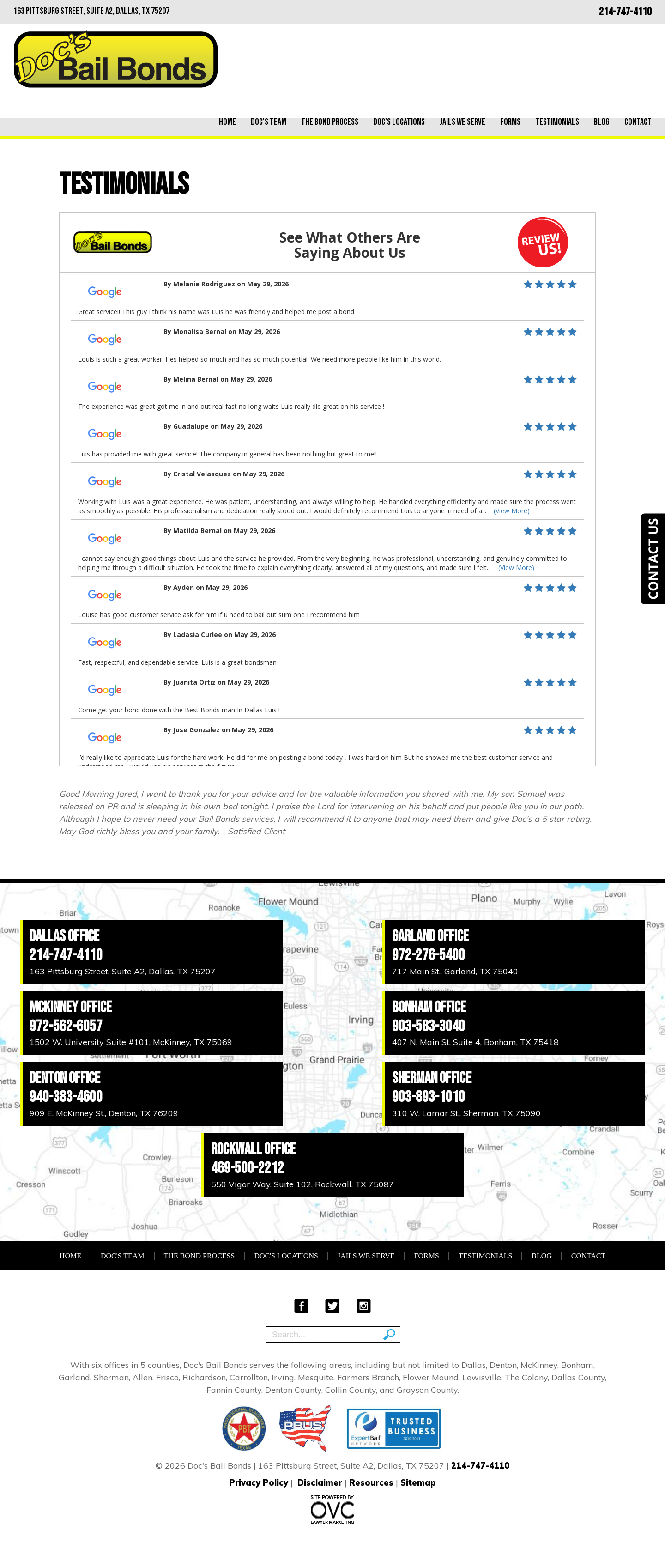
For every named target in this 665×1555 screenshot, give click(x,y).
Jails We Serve (462, 122)
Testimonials (557, 122)
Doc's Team (268, 122)
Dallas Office (64, 936)
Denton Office (65, 1078)
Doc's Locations (399, 122)
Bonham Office (429, 1007)
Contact (638, 122)
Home (227, 122)
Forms (510, 122)
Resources (371, 1482)
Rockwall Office (253, 1149)
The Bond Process (329, 122)
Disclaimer (319, 1482)
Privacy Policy (258, 1482)
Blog (602, 122)
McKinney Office (71, 1007)
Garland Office (430, 936)
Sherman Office (431, 1078)
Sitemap (418, 1482)
